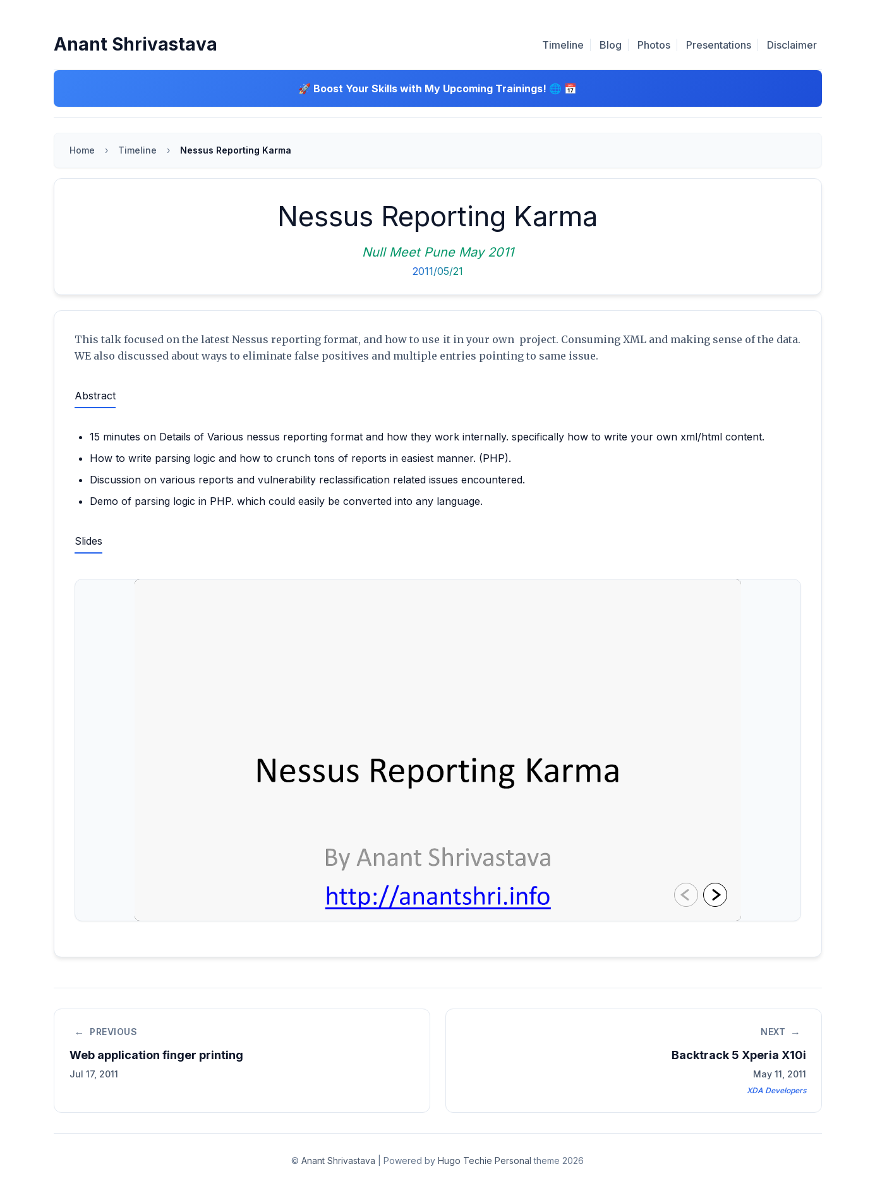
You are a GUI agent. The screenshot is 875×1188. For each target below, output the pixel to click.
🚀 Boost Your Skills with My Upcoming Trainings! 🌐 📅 (437, 88)
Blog (611, 45)
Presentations (718, 45)
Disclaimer (792, 45)
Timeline (563, 45)
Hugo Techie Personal (484, 1160)
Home (82, 150)
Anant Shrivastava (135, 44)
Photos (653, 45)
